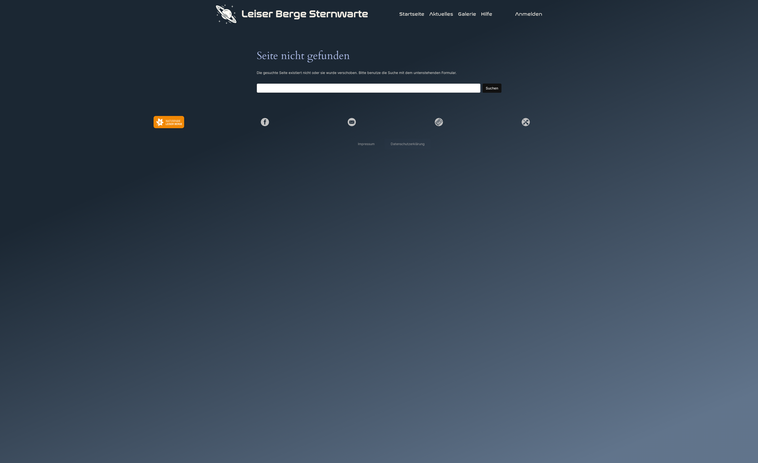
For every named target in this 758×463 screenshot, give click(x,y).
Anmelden (528, 14)
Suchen (492, 88)
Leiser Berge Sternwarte (304, 14)
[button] (366, 144)
